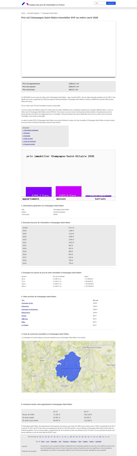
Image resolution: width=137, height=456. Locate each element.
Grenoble (98, 441)
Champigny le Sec (27, 303)
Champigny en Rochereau (30, 309)
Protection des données (29, 451)
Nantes (85, 441)
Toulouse (66, 441)
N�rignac (25, 319)
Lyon (47, 441)
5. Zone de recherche (29, 141)
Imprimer (24, 446)
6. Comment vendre (29, 144)
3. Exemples (26, 136)
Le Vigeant (25, 325)
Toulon (91, 441)
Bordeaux (74, 441)
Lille (60, 441)
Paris (42, 441)
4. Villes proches (28, 138)
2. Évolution (26, 133)
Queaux (24, 316)
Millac (23, 322)
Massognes (25, 306)
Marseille (54, 441)
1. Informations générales (30, 130)
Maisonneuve (26, 312)
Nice (79, 441)
